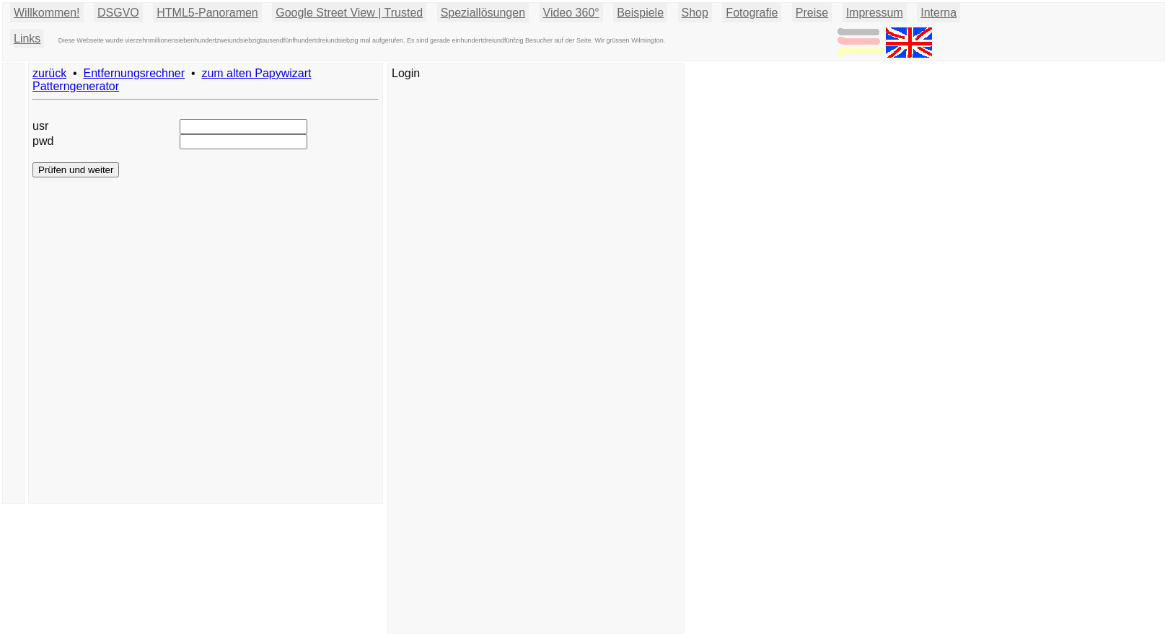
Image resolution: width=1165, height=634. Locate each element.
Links (27, 38)
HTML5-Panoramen (207, 12)
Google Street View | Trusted (349, 12)
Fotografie (752, 12)
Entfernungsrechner (134, 73)
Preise (812, 12)
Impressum (874, 12)
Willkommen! (47, 12)
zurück (49, 73)
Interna (938, 12)
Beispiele (640, 12)
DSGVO (118, 12)
